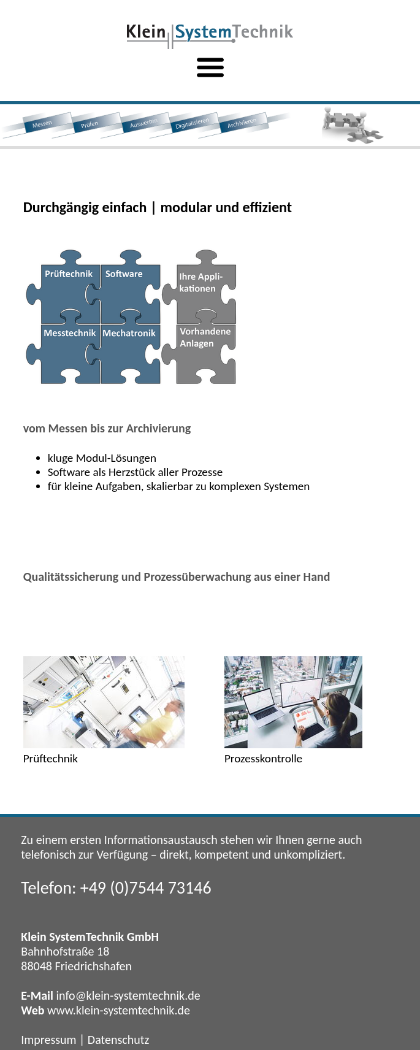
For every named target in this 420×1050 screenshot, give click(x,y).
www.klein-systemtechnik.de (118, 1010)
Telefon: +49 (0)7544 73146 (116, 888)
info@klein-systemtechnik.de (128, 995)
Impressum (48, 1039)
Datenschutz (119, 1039)
